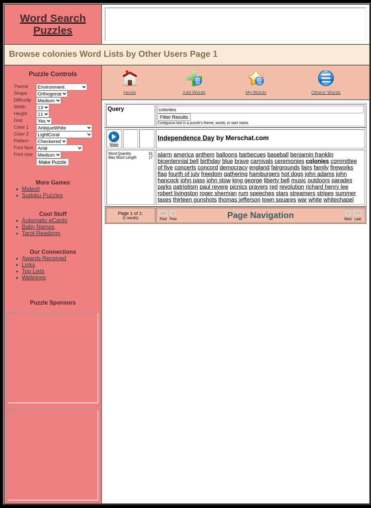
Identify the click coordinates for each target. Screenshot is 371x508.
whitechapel (338, 200)
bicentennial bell (178, 161)
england (259, 167)
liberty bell (277, 180)
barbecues (252, 155)
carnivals (262, 161)
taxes (164, 200)
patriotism (185, 187)
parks (165, 187)
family (321, 167)
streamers (302, 193)
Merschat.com (247, 138)
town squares (279, 200)
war (302, 200)
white (315, 200)
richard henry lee (327, 187)
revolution (292, 187)
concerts (185, 167)
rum (243, 193)
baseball (278, 155)
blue (227, 161)
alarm (165, 155)
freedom (211, 174)
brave (241, 161)
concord (208, 167)
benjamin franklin (311, 155)
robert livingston (178, 193)
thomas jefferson (239, 200)
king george (247, 180)
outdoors (319, 180)
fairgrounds (285, 167)
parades (342, 180)
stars (282, 193)
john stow (219, 180)
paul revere (213, 187)
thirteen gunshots (195, 200)
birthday (210, 161)
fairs (306, 167)
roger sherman (218, 193)
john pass (192, 180)
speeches (262, 193)
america (183, 155)
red (273, 187)
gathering (236, 174)
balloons (227, 155)
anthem (205, 155)
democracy (233, 167)
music (298, 180)
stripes (325, 193)
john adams (320, 174)
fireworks (341, 167)
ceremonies (289, 161)
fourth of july (183, 174)
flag (162, 174)
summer (345, 193)
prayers (258, 187)
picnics (238, 187)
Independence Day (186, 138)
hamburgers (264, 174)
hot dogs (292, 174)
